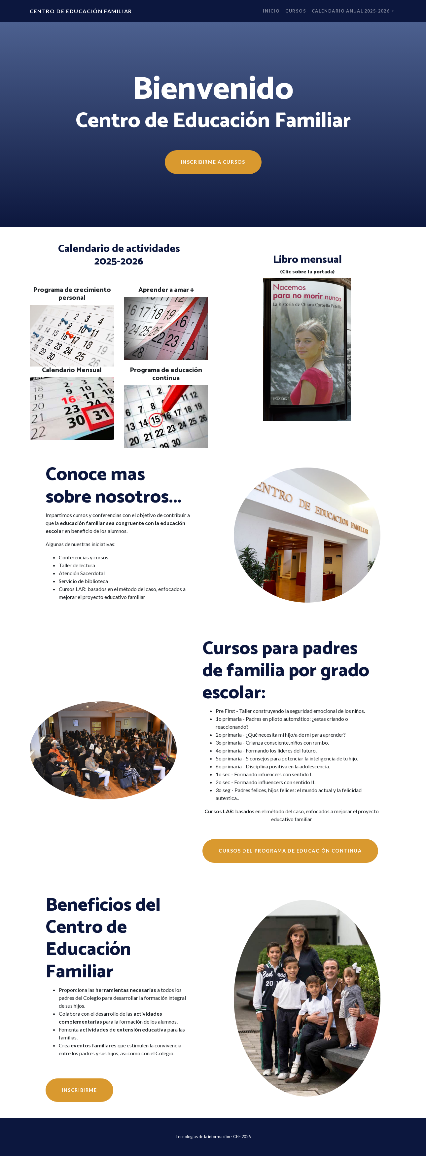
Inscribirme (79, 1090)
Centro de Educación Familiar (81, 11)
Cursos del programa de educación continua (290, 851)
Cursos (295, 11)
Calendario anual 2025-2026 (351, 11)
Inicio (271, 11)
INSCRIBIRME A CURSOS (213, 162)
